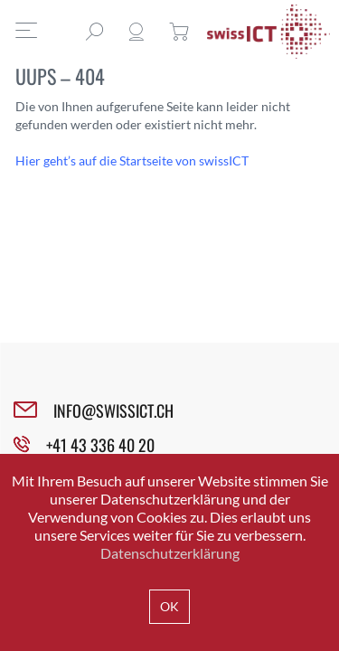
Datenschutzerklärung (170, 552)
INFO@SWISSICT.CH (113, 410)
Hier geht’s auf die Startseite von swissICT (132, 160)
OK (169, 606)
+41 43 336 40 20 (100, 445)
